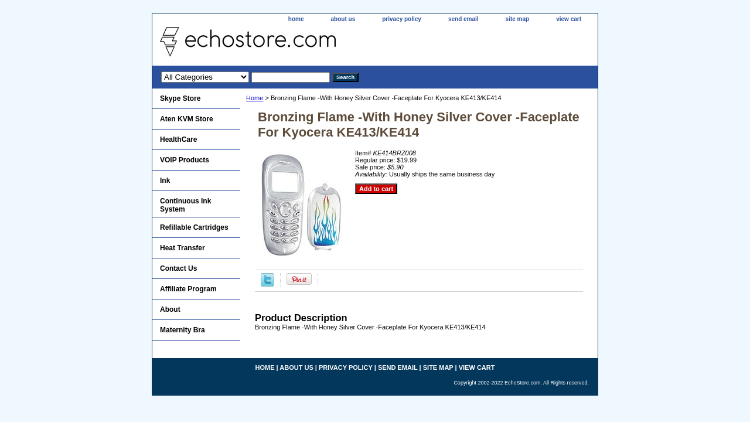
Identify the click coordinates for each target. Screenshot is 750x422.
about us (343, 19)
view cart (568, 19)
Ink (165, 180)
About (170, 309)
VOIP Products (184, 160)
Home (254, 97)
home (296, 19)
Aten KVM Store (186, 119)
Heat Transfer (182, 248)
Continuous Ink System (185, 205)
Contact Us (178, 268)
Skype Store (180, 98)
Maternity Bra (182, 330)
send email (463, 19)
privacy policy (401, 19)
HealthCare (178, 139)
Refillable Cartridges (194, 227)
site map (518, 19)
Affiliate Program (188, 289)
